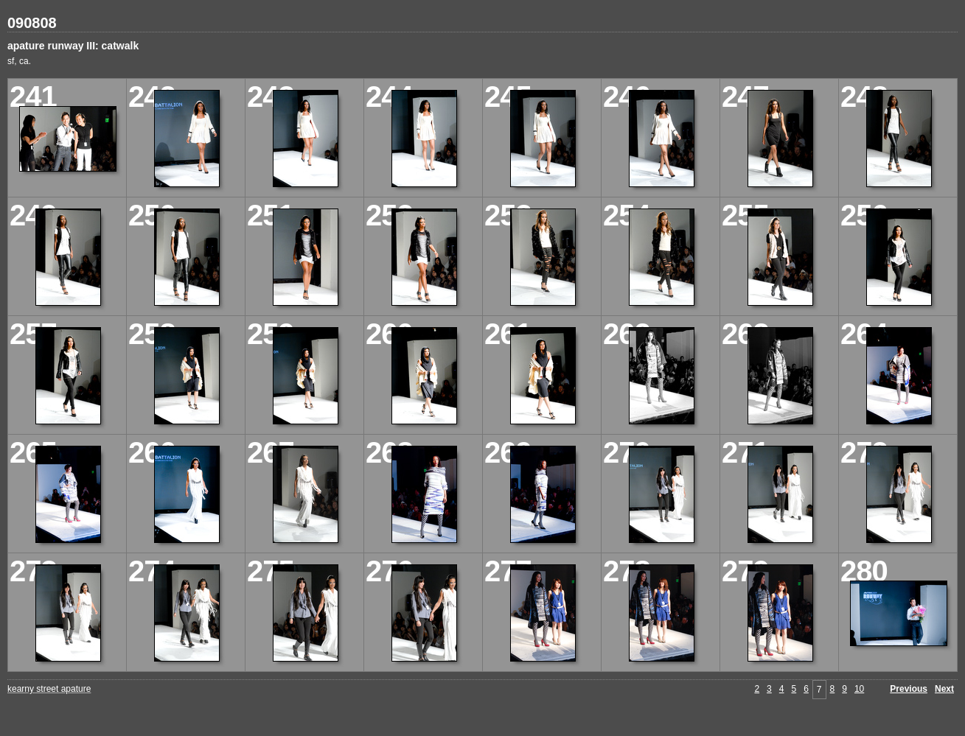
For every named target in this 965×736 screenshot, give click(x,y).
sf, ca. (19, 61)
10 (859, 689)
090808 (32, 23)
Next (944, 689)
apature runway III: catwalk (73, 46)
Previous (908, 689)
